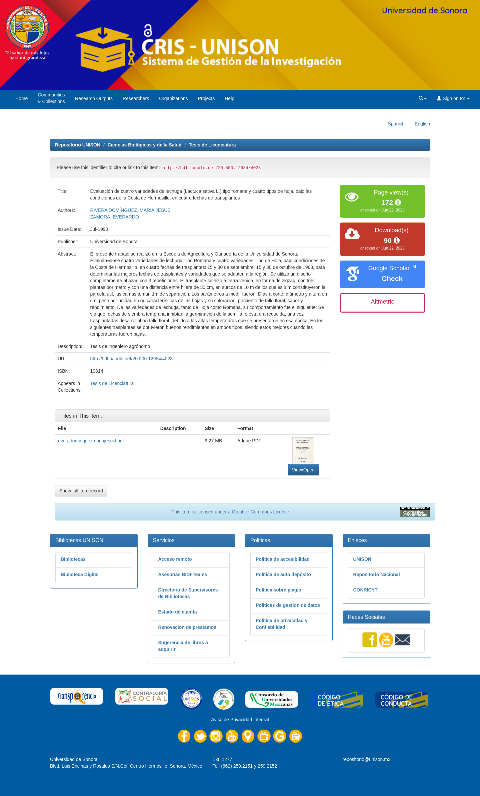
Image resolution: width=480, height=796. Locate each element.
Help (229, 98)
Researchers (136, 98)
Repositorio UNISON (77, 144)
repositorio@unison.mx (366, 759)
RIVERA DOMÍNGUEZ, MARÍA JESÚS (130, 210)
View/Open (303, 469)
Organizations (173, 98)
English (422, 123)
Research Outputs (94, 98)
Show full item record (81, 490)
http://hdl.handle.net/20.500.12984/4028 (131, 358)
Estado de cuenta (177, 612)
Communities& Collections (51, 98)
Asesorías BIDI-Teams (182, 574)
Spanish (396, 123)
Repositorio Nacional (376, 574)
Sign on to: (453, 98)
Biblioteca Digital (80, 574)
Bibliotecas (73, 559)
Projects (206, 98)
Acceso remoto (175, 559)
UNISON (362, 559)
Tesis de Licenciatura (212, 144)
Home (21, 98)
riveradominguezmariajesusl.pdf (91, 440)
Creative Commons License (260, 511)
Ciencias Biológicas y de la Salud (145, 144)
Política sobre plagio (278, 589)
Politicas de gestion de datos (288, 605)
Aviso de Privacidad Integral (240, 719)
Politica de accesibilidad (283, 559)
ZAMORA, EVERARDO (114, 217)
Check (392, 278)
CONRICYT (365, 589)
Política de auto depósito (283, 574)
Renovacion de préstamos (187, 627)
